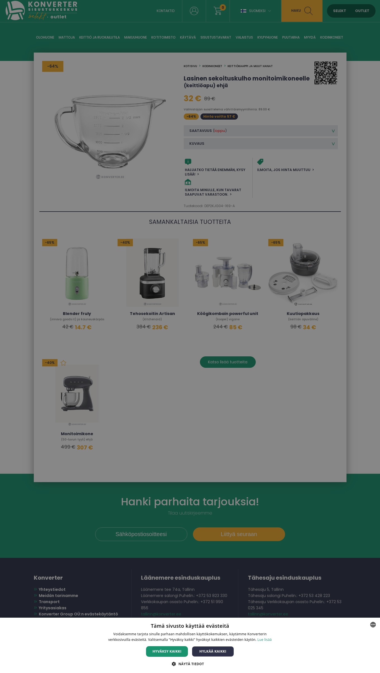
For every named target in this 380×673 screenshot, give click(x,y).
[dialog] (190, 336)
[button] (190, 663)
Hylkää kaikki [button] (212, 651)
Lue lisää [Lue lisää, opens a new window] (264, 639)
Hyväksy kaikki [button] (166, 651)
